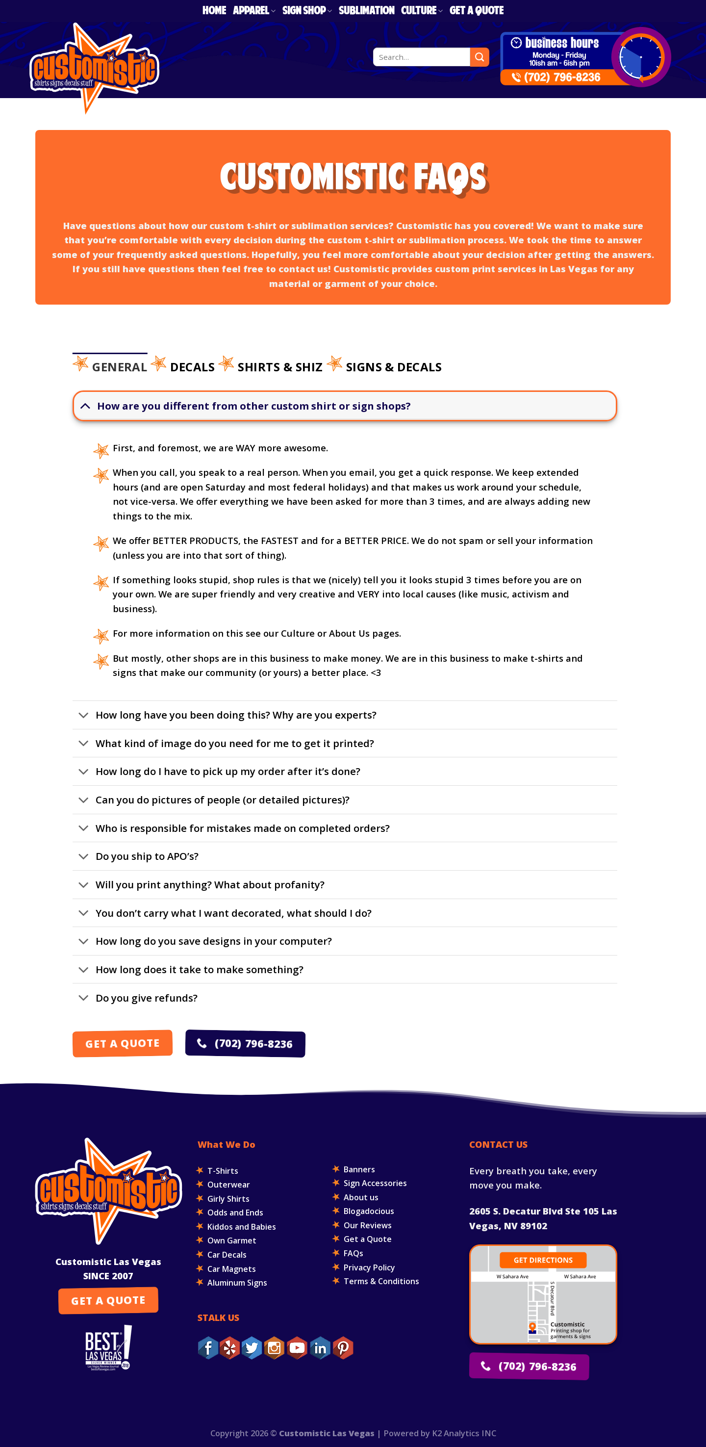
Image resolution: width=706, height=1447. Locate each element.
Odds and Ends (235, 1212)
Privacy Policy (369, 1267)
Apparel (254, 11)
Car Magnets (231, 1269)
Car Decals (227, 1254)
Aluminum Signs (237, 1282)
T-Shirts (222, 1170)
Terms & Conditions (381, 1281)
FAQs (353, 1253)
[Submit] (479, 57)
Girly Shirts (228, 1198)
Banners (359, 1169)
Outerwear (228, 1184)
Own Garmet (231, 1240)
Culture (422, 11)
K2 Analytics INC (464, 1433)
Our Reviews (368, 1225)
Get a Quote (477, 11)
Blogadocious (369, 1211)
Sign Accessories (375, 1183)
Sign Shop (307, 11)
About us (361, 1197)
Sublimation (366, 11)
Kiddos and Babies (241, 1226)
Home (214, 11)
